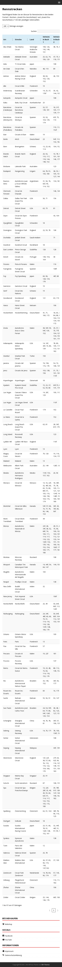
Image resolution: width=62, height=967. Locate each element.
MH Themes (46, 965)
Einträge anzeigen (16, 26)
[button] (58, 2)
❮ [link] (49, 910)
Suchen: (34, 31)
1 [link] (53, 910)
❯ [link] (57, 910)
